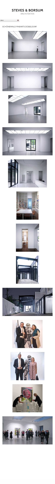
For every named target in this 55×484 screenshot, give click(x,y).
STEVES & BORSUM (27, 10)
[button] (8, 20)
